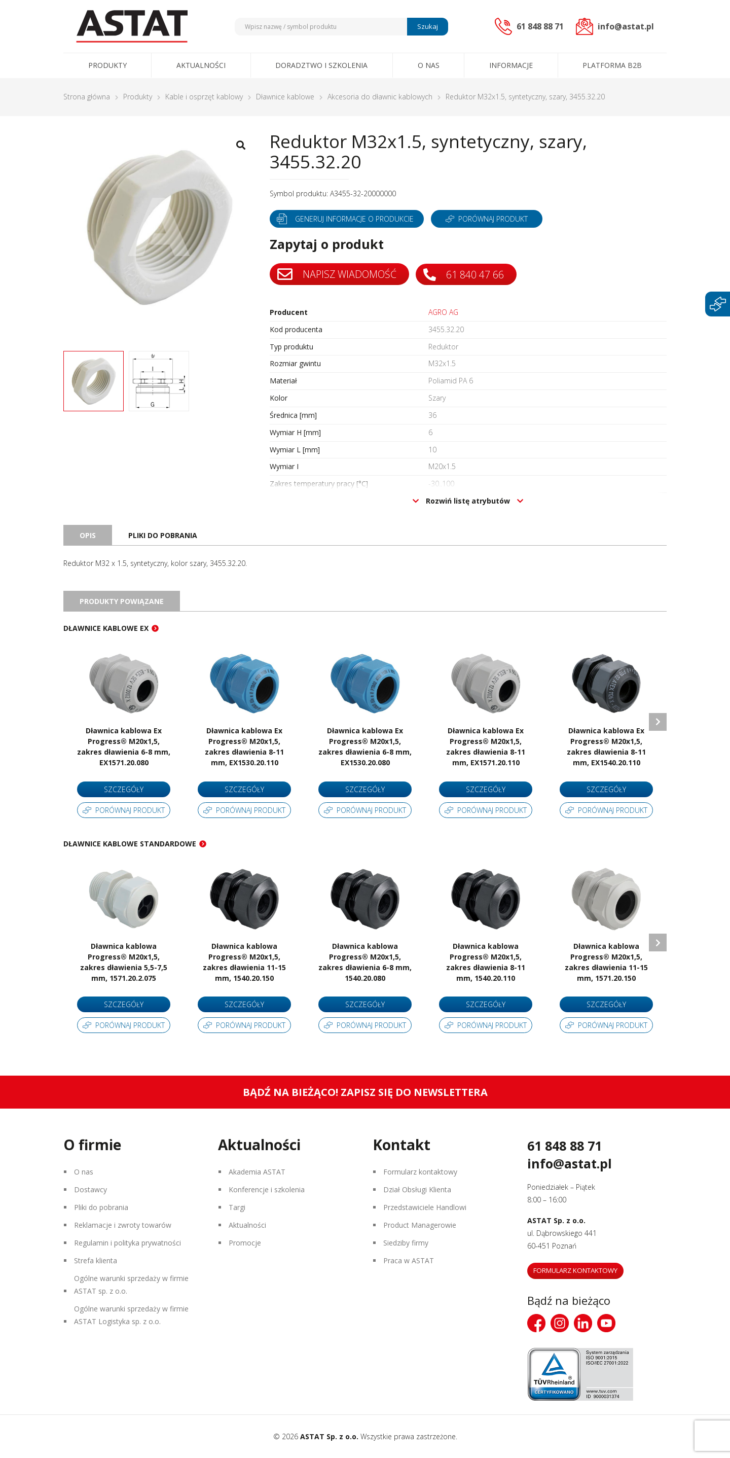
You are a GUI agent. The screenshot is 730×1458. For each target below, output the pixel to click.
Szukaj (427, 26)
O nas (429, 65)
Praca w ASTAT (408, 1260)
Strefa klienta (95, 1260)
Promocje (245, 1243)
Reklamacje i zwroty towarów (122, 1225)
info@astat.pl (569, 1163)
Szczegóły (123, 789)
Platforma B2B (612, 65)
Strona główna (86, 96)
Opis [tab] (88, 535)
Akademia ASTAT (257, 1172)
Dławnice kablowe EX (106, 628)
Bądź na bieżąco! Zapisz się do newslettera (365, 1092)
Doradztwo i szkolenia (321, 65)
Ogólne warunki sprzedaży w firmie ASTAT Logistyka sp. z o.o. (131, 1315)
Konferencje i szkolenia (267, 1189)
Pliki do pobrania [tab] (162, 535)
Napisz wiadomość (337, 274)
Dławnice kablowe (285, 96)
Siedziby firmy (405, 1243)
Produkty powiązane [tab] (122, 601)
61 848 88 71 (564, 1145)
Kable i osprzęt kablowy (204, 96)
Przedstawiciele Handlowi (424, 1207)
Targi (237, 1207)
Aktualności (201, 65)
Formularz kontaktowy (420, 1172)
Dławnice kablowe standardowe (129, 843)
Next (658, 722)
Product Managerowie (419, 1225)
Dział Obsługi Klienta (417, 1189)
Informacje (511, 65)
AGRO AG (443, 312)
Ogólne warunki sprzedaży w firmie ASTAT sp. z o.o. (131, 1284)
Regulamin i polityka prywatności (127, 1243)
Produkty (107, 65)
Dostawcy (90, 1189)
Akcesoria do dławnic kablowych (379, 96)
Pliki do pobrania (101, 1207)
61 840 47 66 (465, 274)
